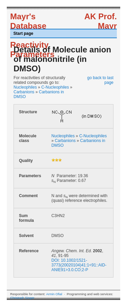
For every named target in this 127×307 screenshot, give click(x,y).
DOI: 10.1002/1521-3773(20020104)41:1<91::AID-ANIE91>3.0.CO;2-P (78, 265)
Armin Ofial (54, 294)
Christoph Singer (22, 298)
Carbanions (24, 92)
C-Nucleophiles (55, 87)
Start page (24, 33)
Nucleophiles (25, 87)
